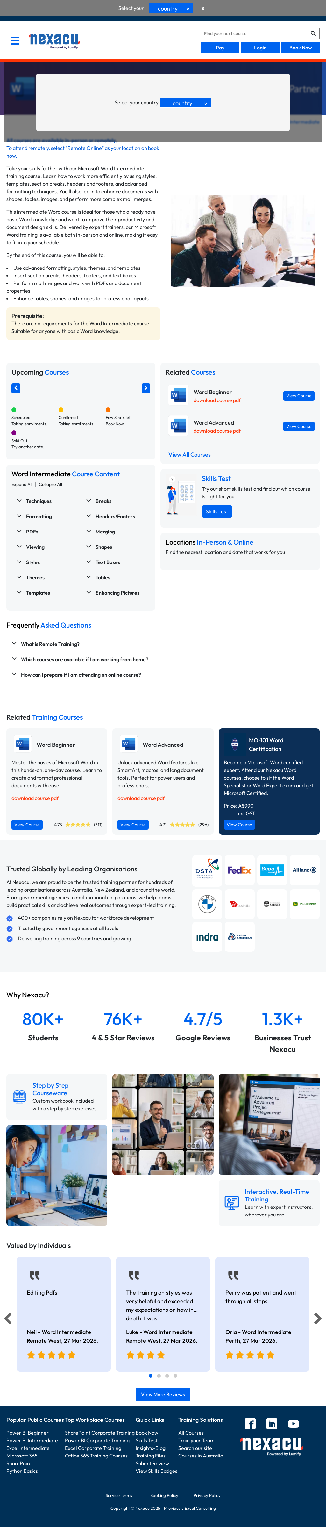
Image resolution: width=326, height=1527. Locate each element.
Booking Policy (164, 1495)
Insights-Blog (151, 1448)
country (175, 8)
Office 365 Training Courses (96, 1455)
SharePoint (19, 1463)
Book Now (300, 47)
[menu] (15, 41)
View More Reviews (163, 1394)
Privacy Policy (207, 1495)
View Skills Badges (156, 1471)
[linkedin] (271, 1424)
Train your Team (196, 1440)
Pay (220, 47)
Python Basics (22, 1471)
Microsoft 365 (22, 1455)
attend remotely (31, 148)
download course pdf (217, 400)
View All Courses (189, 454)
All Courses (191, 1432)
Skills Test (217, 511)
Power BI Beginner (27, 1432)
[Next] (319, 1320)
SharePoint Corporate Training (100, 1432)
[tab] (150, 1376)
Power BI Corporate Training (97, 1440)
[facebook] (250, 1424)
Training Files (151, 1455)
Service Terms (119, 1495)
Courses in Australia (200, 1455)
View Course (299, 396)
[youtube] (293, 1424)
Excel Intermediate (28, 1448)
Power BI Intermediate (32, 1440)
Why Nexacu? (28, 994)
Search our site (195, 1448)
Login (260, 47)
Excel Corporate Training (93, 1448)
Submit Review (152, 1463)
